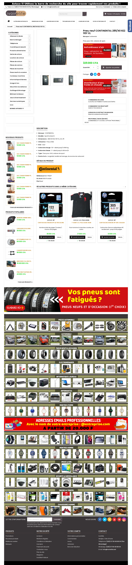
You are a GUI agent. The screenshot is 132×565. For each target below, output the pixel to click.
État (38, 181)
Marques (9, 544)
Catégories (13, 32)
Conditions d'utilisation (44, 541)
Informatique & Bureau (18, 80)
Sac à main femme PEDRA (25, 143)
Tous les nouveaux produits (22, 207)
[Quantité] (94, 67)
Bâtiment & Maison (17, 94)
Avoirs (70, 541)
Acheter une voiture (53, 21)
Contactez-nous (42, 549)
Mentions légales (42, 539)
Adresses (71, 544)
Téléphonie (14, 43)
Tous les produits (26, 282)
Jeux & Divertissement (18, 98)
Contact (112, 21)
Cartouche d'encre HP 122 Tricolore (51, 223)
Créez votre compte (119, 7)
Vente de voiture (16, 54)
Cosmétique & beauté (18, 47)
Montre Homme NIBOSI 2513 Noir (25, 217)
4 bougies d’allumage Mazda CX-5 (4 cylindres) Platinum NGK (25, 228)
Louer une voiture (84, 21)
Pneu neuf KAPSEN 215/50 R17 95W (25, 272)
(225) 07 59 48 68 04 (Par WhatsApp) (26, 7)
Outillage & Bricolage (17, 90)
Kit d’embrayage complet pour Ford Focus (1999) (25, 239)
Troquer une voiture (68, 21)
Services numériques (17, 101)
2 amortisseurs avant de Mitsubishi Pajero (25, 250)
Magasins (40, 555)
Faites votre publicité (99, 21)
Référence (40, 176)
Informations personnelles (76, 536)
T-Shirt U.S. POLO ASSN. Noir (81, 223)
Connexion (106, 7)
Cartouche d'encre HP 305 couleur (112, 223)
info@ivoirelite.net (53, 7)
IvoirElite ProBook (42, 557)
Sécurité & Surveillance (18, 87)
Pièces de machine (16, 69)
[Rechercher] (72, 14)
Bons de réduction (74, 547)
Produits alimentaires (18, 51)
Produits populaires (15, 212)
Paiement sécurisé (43, 547)
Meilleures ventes (11, 541)
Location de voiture (17, 58)
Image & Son (14, 83)
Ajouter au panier (111, 67)
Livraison (39, 536)
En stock (39, 178)
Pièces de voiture (16, 61)
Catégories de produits (21, 21)
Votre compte (74, 531)
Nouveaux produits (14, 137)
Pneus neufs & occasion (18, 72)
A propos (40, 544)
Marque (86, 36)
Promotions (9, 536)
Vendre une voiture (37, 21)
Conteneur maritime (17, 76)
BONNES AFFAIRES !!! (17, 108)
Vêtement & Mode (16, 36)
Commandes (72, 539)
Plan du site (40, 552)
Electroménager (16, 40)
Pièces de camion (16, 65)
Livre (11, 105)
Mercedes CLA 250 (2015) (25, 261)
